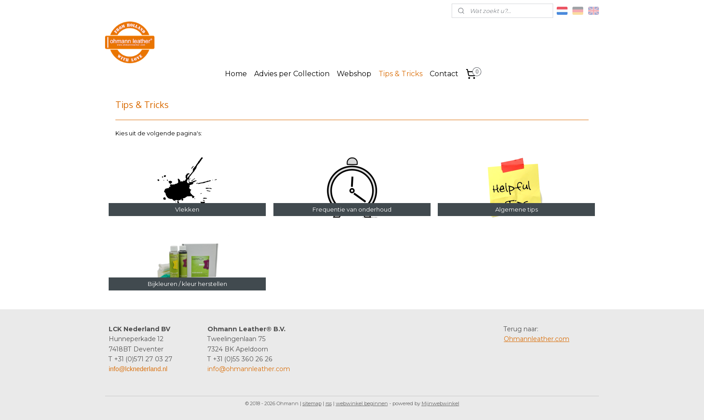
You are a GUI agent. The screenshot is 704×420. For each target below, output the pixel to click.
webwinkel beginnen (362, 403)
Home (236, 73)
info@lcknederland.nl (138, 368)
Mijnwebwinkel (440, 403)
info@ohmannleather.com (248, 369)
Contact (444, 73)
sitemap (312, 403)
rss (329, 403)
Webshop (354, 73)
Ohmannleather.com (536, 339)
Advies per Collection (292, 73)
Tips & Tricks (400, 73)
